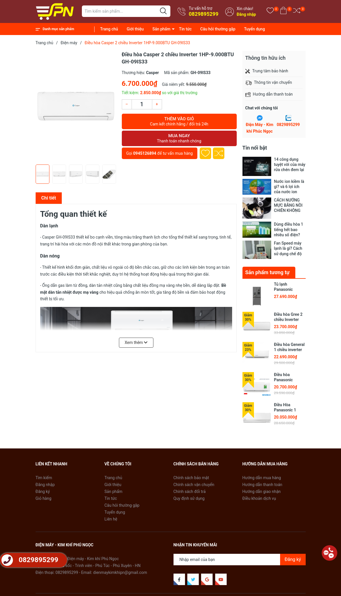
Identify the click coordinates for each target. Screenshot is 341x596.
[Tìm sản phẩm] (126, 11)
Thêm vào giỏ (179, 121)
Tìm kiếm (44, 474)
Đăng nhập (246, 14)
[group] (76, 106)
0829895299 (203, 14)
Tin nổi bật (254, 148)
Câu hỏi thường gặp (217, 29)
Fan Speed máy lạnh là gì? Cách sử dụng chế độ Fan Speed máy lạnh (288, 248)
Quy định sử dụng (189, 495)
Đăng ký (43, 488)
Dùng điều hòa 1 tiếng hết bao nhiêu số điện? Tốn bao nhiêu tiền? (288, 229)
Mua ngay (179, 138)
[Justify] (163, 11)
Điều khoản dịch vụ (259, 495)
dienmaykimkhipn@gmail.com (120, 569)
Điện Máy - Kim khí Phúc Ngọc (259, 128)
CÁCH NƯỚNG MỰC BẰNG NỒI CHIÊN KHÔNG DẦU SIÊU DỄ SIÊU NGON (288, 205)
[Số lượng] (142, 104)
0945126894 (144, 153)
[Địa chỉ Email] (240, 556)
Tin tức (185, 29)
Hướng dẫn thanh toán (262, 481)
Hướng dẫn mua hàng (261, 474)
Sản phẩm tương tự (267, 269)
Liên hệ (111, 515)
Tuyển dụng (254, 29)
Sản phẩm (161, 29)
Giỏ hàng (43, 495)
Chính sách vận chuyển (194, 481)
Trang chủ (109, 29)
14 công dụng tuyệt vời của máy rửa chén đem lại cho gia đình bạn (289, 164)
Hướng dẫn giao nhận (261, 488)
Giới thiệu (135, 29)
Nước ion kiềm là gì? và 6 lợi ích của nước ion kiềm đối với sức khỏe (289, 186)
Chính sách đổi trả (190, 488)
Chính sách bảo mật (191, 474)
